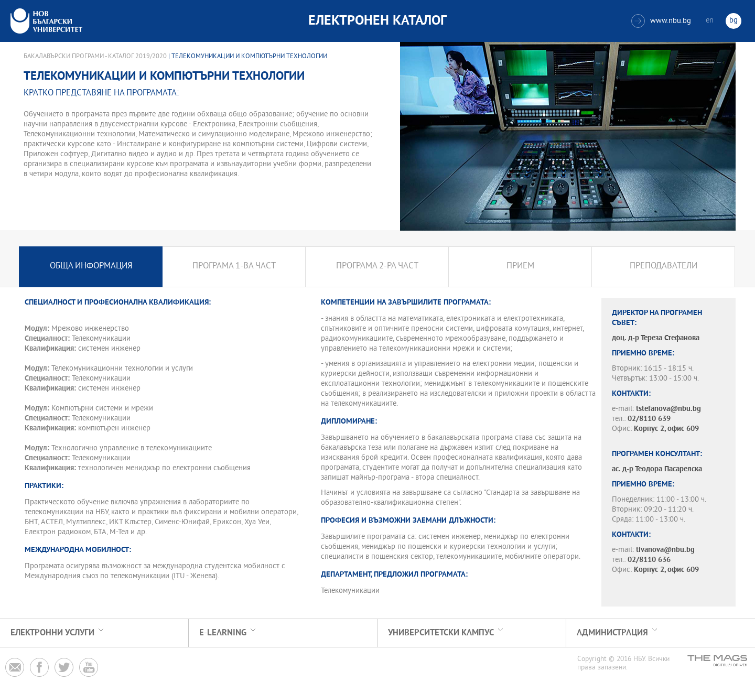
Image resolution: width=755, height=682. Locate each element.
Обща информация (91, 266)
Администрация (612, 632)
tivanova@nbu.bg (665, 550)
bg (733, 21)
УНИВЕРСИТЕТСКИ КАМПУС (441, 632)
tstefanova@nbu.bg (668, 409)
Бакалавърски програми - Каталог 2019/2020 (95, 56)
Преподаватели (663, 266)
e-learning (222, 632)
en (710, 21)
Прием (520, 266)
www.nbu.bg (661, 21)
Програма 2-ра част (377, 266)
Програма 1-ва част (234, 266)
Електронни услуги (52, 632)
